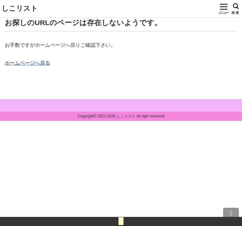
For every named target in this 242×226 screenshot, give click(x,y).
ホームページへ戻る (27, 63)
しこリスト (20, 8)
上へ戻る (231, 215)
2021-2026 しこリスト (116, 116)
